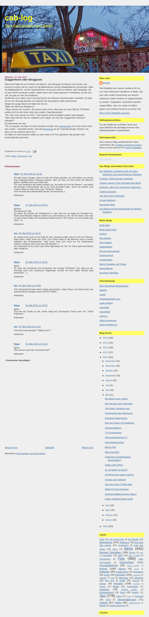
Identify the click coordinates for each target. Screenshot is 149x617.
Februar (109, 515)
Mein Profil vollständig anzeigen (114, 113)
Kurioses (120, 574)
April (107, 505)
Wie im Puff (110, 447)
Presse (102, 583)
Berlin (13, 156)
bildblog (103, 290)
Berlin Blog (104, 225)
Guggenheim (65, 126)
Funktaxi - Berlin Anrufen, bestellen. (116, 178)
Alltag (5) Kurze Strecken (117, 489)
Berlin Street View (108, 229)
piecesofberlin (106, 268)
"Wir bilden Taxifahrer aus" (117, 408)
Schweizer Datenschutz (116, 418)
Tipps (118, 596)
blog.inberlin (105, 238)
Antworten (19, 195)
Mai (107, 395)
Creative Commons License (128, 145)
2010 (105, 357)
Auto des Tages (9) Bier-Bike (118, 484)
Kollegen (104, 571)
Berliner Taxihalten (110, 552)
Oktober (109, 370)
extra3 (102, 294)
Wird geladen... (106, 159)
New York (109, 581)
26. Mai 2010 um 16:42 (31, 174)
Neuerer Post (11, 447)
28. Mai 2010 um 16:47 (30, 233)
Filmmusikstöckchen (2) (116, 437)
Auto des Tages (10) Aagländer (119, 423)
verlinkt (103, 602)
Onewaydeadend (113, 428)
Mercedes (123, 578)
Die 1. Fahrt (134, 555)
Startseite (49, 447)
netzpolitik (104, 307)
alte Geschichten (116, 539)
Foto (121, 559)
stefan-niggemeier (108, 320)
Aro (16, 233)
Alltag (101, 539)
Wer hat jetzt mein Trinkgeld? (119, 403)
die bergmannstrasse (109, 251)
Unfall (108, 600)
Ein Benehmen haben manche (119, 474)
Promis (102, 587)
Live (113, 578)
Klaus (17, 205)
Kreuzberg (138, 572)
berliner (103, 234)
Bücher (132, 553)
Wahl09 (102, 606)
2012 (105, 347)
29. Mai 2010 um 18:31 (37, 305)
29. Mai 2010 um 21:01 (30, 326)
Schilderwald (132, 587)
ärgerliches (105, 542)
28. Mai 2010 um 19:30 (30, 285)
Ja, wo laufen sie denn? (116, 470)
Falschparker (105, 559)
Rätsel (116, 586)
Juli (107, 385)
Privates (118, 583)
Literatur (103, 578)
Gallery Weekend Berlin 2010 (119, 499)
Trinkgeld (139, 596)
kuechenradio (105, 260)
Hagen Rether (133, 566)
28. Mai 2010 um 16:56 (37, 262)
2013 (105, 343)
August (109, 380)
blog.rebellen (105, 242)
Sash (16, 174)
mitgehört (138, 578)
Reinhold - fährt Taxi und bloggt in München (120, 187)
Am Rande (133, 539)
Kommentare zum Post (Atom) (30, 453)
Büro (141, 553)
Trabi (129, 596)
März (108, 510)
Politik (122, 580)
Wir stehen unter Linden (116, 399)
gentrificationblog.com (109, 299)
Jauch (136, 569)
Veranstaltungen (127, 599)
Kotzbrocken (122, 572)
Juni (107, 390)
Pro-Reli (136, 584)
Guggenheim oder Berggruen (23, 79)
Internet (122, 569)
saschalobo (104, 312)
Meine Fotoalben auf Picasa (112, 264)
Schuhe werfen (129, 590)
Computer (107, 555)
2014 (105, 338)
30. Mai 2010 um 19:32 (37, 344)
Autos (115, 549)
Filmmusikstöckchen (114, 442)
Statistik (135, 592)
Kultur (107, 575)
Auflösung (124, 542)
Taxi (30, 156)
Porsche (135, 581)
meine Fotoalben (133, 147)
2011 (105, 352)
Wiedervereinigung (117, 606)
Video (118, 602)
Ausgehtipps (123, 545)
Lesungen (137, 575)
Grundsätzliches (108, 565)
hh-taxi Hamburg (107, 200)
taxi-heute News (107, 204)
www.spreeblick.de (108, 324)
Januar (109, 520)
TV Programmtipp (113, 432)
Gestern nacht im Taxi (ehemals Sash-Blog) (120, 183)
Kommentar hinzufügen (18, 360)
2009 (105, 526)
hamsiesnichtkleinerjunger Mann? (121, 494)
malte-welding (106, 303)
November (110, 366)
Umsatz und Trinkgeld (115, 479)
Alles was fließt (112, 452)
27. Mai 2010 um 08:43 (37, 205)
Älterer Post (87, 447)
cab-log (19, 17)
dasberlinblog (105, 247)
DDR (120, 555)
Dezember (110, 361)
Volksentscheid (134, 603)
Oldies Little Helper (114, 465)
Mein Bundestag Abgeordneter (114, 286)
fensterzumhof (106, 255)
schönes (104, 589)
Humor (103, 568)
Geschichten (22, 156)
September (110, 375)
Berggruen (48, 129)
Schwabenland (106, 592)
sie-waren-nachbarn (109, 273)
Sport (122, 592)
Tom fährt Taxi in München (112, 196)
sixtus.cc (103, 316)
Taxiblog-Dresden (107, 191)
